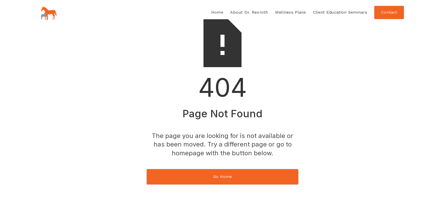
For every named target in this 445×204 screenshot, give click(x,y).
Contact (389, 12)
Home (217, 12)
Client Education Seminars (340, 12)
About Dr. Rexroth (249, 12)
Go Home (222, 176)
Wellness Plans (290, 12)
